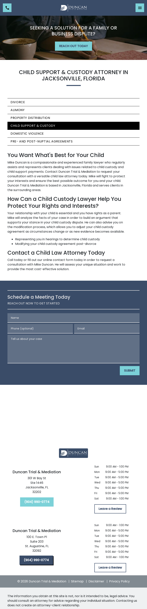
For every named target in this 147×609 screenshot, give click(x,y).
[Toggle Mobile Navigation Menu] (140, 7)
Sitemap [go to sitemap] (77, 581)
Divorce (18, 102)
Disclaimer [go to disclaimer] (96, 581)
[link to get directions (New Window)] (37, 486)
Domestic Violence (27, 133)
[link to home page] (73, 8)
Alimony (17, 110)
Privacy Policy (119, 581)
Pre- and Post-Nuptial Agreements (42, 141)
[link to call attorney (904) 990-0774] (7, 7)
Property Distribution (30, 118)
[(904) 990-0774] (37, 502)
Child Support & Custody (33, 125)
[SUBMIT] (130, 370)
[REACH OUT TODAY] (73, 46)
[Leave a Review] (110, 508)
